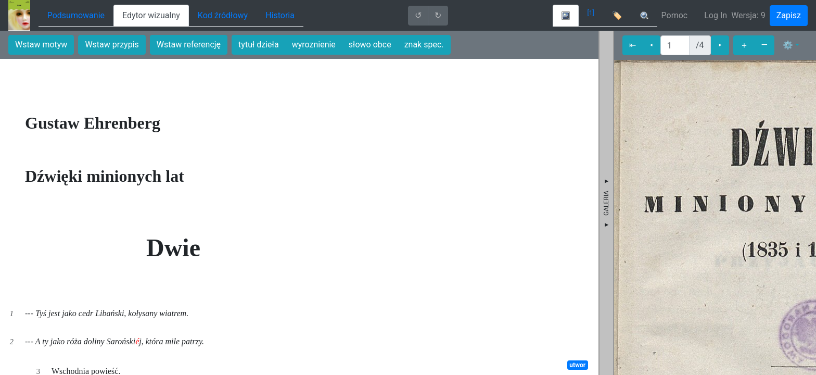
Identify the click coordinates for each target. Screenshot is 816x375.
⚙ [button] (788, 45)
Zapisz (788, 15)
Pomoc (674, 15)
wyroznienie (314, 44)
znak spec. (424, 44)
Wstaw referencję (189, 44)
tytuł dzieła (258, 44)
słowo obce (370, 44)
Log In (715, 15)
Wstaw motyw (41, 44)
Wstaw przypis (111, 44)
